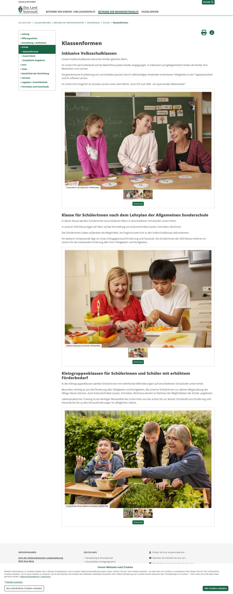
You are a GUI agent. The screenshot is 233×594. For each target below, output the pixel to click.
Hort (24, 64)
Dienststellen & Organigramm (100, 561)
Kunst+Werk (29, 56)
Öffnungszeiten (29, 38)
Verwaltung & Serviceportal (99, 557)
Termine (26, 77)
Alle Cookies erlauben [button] (215, 588)
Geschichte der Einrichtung (35, 73)
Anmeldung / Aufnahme (34, 42)
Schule (105, 22)
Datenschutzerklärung (29, 576)
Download (138, 203)
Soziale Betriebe (42, 22)
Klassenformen (119, 22)
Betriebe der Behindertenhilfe (118, 11)
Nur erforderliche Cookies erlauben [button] (24, 588)
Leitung (25, 34)
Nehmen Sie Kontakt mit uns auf (167, 557)
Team (24, 69)
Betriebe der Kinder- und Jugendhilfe (70, 11)
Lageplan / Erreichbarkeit (34, 82)
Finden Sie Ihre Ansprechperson (167, 552)
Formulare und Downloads (35, 86)
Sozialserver (150, 11)
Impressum (46, 576)
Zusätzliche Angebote (34, 60)
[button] (13, 582)
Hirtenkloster (92, 22)
